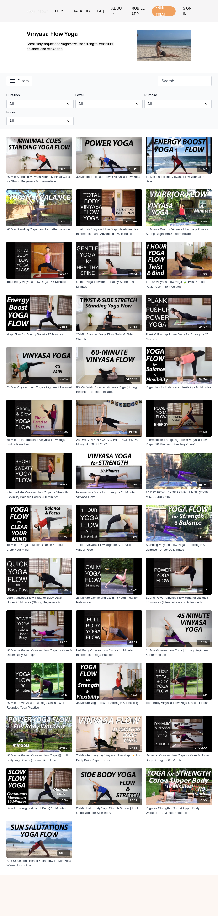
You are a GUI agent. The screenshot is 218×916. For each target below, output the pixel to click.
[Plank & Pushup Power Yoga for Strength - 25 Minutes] (178, 336)
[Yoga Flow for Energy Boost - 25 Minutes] (39, 334)
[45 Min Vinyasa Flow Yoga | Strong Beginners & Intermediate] (178, 652)
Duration (13, 95)
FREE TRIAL (160, 11)
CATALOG (81, 11)
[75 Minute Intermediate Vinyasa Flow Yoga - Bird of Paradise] (39, 442)
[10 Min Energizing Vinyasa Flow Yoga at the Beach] (178, 179)
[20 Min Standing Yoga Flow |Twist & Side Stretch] (109, 336)
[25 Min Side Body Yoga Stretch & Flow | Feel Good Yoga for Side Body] (109, 810)
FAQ (100, 11)
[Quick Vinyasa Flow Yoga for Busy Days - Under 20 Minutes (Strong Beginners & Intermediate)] (39, 600)
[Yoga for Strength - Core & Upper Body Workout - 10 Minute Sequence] (178, 810)
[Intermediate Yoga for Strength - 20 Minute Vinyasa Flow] (109, 494)
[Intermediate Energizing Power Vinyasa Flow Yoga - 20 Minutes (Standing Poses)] (178, 442)
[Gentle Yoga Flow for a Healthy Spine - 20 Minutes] (109, 284)
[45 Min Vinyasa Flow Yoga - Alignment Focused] (39, 387)
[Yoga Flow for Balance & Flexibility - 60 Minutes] (178, 387)
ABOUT (117, 10)
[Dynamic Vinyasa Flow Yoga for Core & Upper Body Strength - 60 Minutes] (178, 757)
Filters (19, 81)
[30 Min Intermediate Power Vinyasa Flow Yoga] (109, 176)
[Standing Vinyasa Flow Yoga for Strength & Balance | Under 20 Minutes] (178, 547)
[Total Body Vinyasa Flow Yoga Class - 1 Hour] (178, 702)
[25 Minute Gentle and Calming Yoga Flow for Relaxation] (109, 600)
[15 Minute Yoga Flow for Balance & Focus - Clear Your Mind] (39, 547)
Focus (11, 112)
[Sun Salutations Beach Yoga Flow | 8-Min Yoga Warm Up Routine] (39, 863)
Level (79, 95)
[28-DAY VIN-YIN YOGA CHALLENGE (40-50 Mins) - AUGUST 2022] (109, 442)
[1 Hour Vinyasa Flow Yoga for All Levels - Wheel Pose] (109, 547)
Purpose (150, 95)
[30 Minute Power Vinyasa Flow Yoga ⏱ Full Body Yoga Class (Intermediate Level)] (39, 757)
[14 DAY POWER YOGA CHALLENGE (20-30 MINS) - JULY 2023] (178, 494)
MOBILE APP (138, 11)
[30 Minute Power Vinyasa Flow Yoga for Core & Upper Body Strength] (39, 652)
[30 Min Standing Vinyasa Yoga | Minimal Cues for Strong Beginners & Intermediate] (39, 179)
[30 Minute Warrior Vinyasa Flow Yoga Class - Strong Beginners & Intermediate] (178, 231)
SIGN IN (187, 11)
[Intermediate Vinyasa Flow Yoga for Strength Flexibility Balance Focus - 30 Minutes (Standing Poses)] (39, 494)
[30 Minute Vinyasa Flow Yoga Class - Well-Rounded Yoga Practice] (39, 705)
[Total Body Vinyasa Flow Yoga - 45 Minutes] (39, 282)
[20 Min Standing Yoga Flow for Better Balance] (39, 229)
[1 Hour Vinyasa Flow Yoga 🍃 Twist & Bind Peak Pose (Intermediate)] (178, 284)
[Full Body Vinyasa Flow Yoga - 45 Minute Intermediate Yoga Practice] (109, 652)
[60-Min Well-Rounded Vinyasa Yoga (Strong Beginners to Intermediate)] (109, 389)
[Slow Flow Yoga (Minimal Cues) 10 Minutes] (39, 808)
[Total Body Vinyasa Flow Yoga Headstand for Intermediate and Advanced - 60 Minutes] (109, 231)
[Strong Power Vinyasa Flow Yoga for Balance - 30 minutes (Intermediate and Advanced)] (178, 600)
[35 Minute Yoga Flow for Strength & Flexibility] (109, 702)
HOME (60, 11)
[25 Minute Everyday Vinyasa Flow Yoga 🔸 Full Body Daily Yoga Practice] (109, 757)
